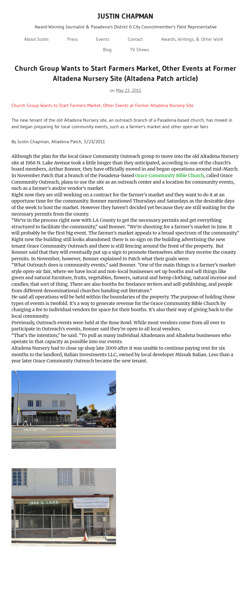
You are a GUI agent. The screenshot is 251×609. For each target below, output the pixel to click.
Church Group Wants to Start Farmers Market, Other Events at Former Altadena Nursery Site (102, 105)
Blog (107, 50)
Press (72, 39)
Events (102, 39)
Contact (135, 39)
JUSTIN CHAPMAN (125, 16)
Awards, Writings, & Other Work (192, 39)
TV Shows (139, 50)
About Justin (36, 39)
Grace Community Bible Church (169, 175)
